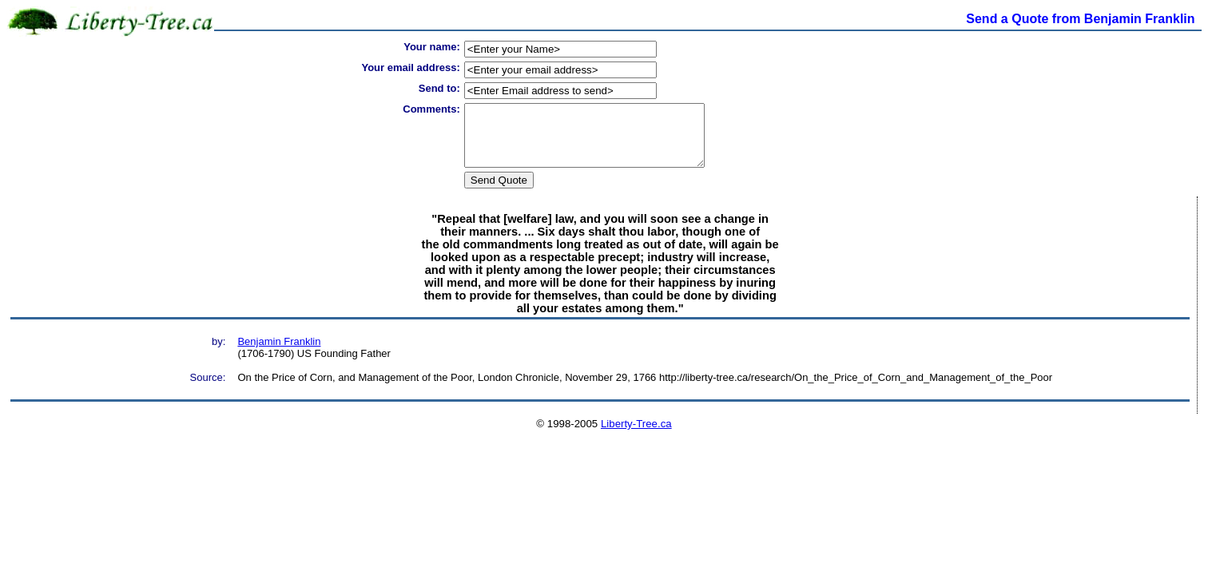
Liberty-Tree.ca (636, 436)
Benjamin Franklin (278, 353)
